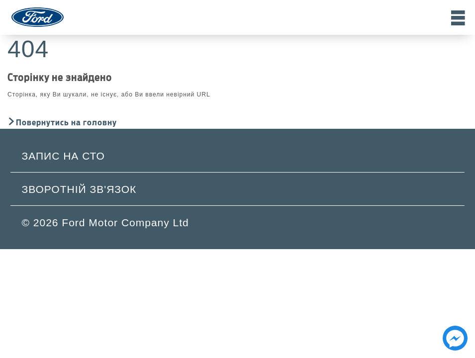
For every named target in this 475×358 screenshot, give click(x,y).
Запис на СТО (63, 156)
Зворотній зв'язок (79, 189)
